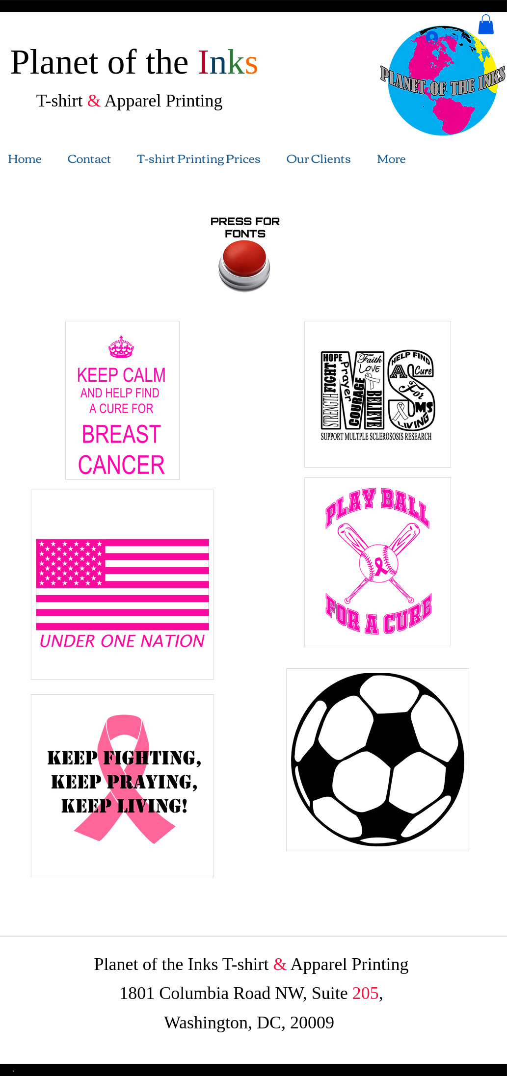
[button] (486, 24)
